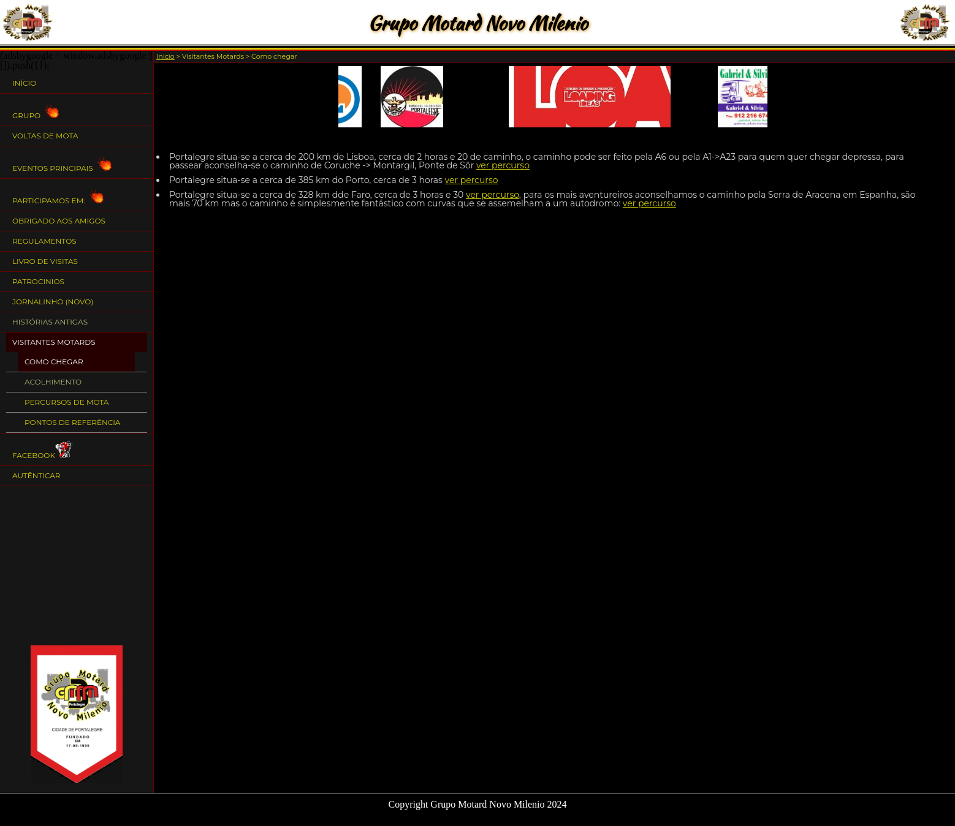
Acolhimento (53, 381)
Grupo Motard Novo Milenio (477, 23)
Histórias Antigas (50, 321)
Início (24, 83)
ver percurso (503, 165)
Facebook (43, 450)
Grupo (35, 110)
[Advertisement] (76, 565)
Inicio (165, 56)
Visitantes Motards (54, 342)
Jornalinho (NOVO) (52, 301)
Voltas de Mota (45, 135)
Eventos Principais (62, 162)
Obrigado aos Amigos (58, 220)
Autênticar (36, 475)
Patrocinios (38, 281)
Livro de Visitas (45, 261)
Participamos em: (58, 195)
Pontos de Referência (72, 422)
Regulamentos (44, 241)
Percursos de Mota (66, 402)
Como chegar (54, 361)
